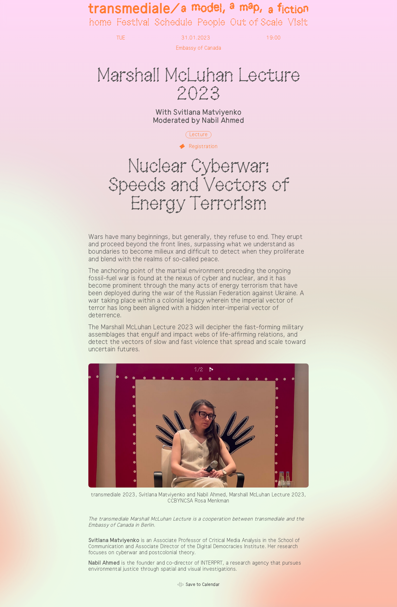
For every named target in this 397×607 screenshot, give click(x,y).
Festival (133, 22)
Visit (298, 22)
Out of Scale (256, 22)
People (211, 22)
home (100, 22)
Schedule (173, 22)
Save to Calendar (203, 584)
